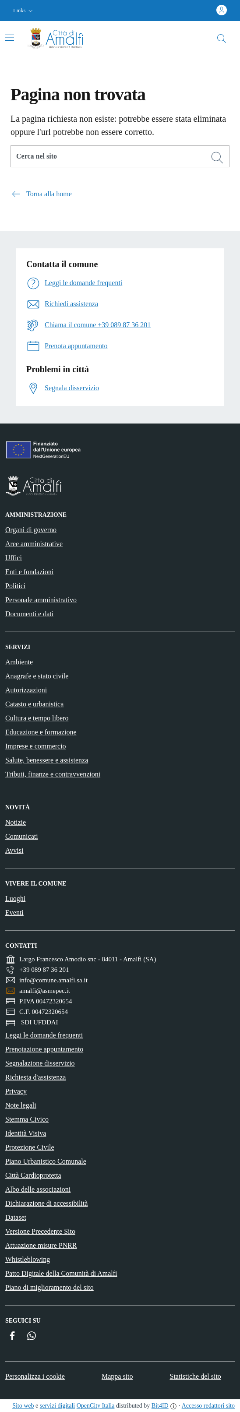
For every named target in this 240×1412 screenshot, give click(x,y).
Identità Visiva (25, 1133)
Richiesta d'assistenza (35, 1077)
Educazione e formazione (41, 732)
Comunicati (21, 836)
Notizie (15, 822)
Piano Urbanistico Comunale (45, 1161)
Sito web (23, 1405)
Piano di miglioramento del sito (49, 1287)
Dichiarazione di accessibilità (46, 1203)
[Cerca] (217, 158)
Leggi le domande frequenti (44, 1035)
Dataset (15, 1217)
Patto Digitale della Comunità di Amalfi (61, 1273)
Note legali (20, 1105)
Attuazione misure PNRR (41, 1245)
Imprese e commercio (35, 746)
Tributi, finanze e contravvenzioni (52, 774)
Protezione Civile (29, 1147)
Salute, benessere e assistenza (46, 760)
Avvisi (14, 850)
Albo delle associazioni (38, 1189)
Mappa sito (117, 1376)
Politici (15, 586)
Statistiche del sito (195, 1376)
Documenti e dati (29, 614)
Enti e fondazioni (29, 571)
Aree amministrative (34, 543)
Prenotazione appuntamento (44, 1049)
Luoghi (15, 898)
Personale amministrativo (41, 600)
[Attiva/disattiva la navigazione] (9, 37)
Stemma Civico (27, 1119)
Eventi (14, 912)
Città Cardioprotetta (33, 1175)
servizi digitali (57, 1405)
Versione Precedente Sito (40, 1231)
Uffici (13, 557)
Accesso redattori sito (208, 1405)
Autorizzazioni (26, 690)
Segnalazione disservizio (40, 1063)
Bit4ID (160, 1405)
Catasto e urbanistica (34, 704)
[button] (24, 10)
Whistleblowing (27, 1259)
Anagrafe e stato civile (36, 676)
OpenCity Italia (96, 1405)
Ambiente (19, 662)
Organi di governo (30, 529)
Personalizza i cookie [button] (35, 1376)
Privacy (16, 1091)
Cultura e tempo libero (36, 718)
